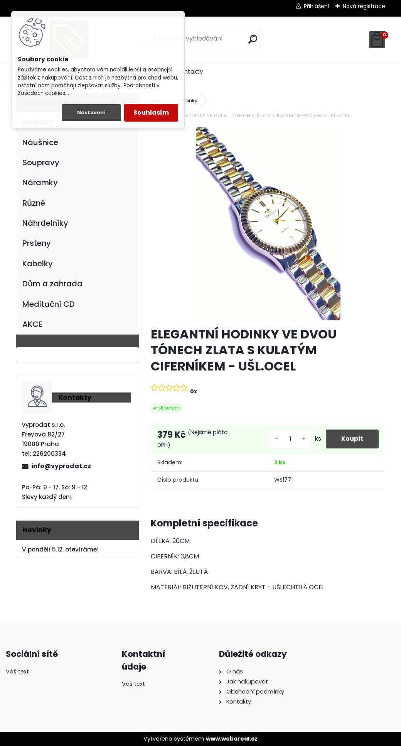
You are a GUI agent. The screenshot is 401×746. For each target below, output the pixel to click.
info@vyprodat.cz (61, 466)
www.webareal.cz (232, 739)
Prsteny (36, 243)
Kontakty (190, 72)
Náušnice (40, 142)
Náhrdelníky (45, 223)
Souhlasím (151, 112)
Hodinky (187, 100)
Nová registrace (364, 6)
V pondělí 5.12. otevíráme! (60, 549)
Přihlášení (316, 6)
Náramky (40, 182)
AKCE (32, 324)
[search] (252, 39)
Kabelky (37, 263)
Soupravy (40, 162)
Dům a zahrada (52, 283)
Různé (33, 203)
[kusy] (290, 439)
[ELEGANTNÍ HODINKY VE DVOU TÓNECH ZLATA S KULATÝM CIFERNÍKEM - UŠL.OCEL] (268, 223)
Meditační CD (48, 304)
